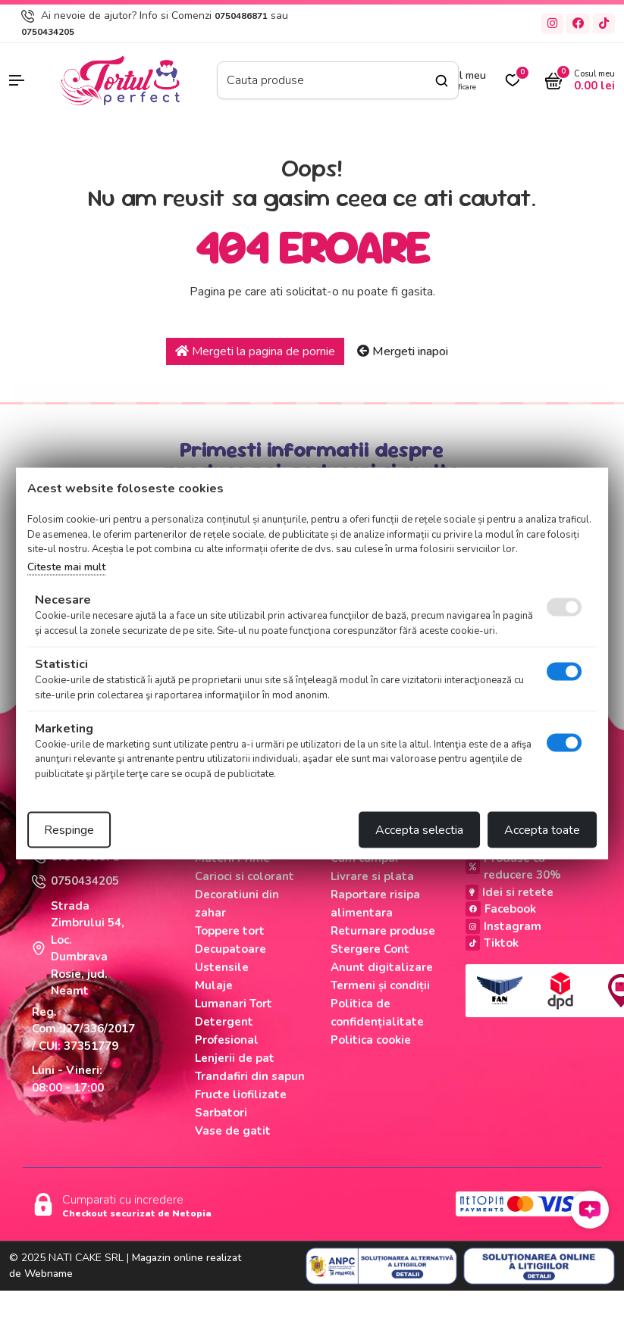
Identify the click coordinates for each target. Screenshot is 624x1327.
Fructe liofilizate (241, 1094)
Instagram (503, 926)
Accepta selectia (419, 830)
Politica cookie (371, 1040)
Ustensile (222, 967)
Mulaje (214, 985)
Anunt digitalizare (382, 967)
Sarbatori (221, 1112)
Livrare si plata (372, 876)
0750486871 (241, 16)
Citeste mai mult (66, 566)
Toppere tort (230, 930)
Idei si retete (509, 892)
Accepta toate (542, 830)
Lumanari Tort (233, 1003)
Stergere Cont (370, 949)
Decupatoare (230, 949)
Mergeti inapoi (402, 351)
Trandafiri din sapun (250, 1076)
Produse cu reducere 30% (513, 867)
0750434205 (47, 32)
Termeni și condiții (380, 985)
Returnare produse (383, 930)
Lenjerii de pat (234, 1058)
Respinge (69, 830)
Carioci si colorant (244, 876)
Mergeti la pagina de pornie (255, 351)
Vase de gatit (233, 1130)
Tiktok (492, 943)
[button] (26, 80)
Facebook (501, 908)
